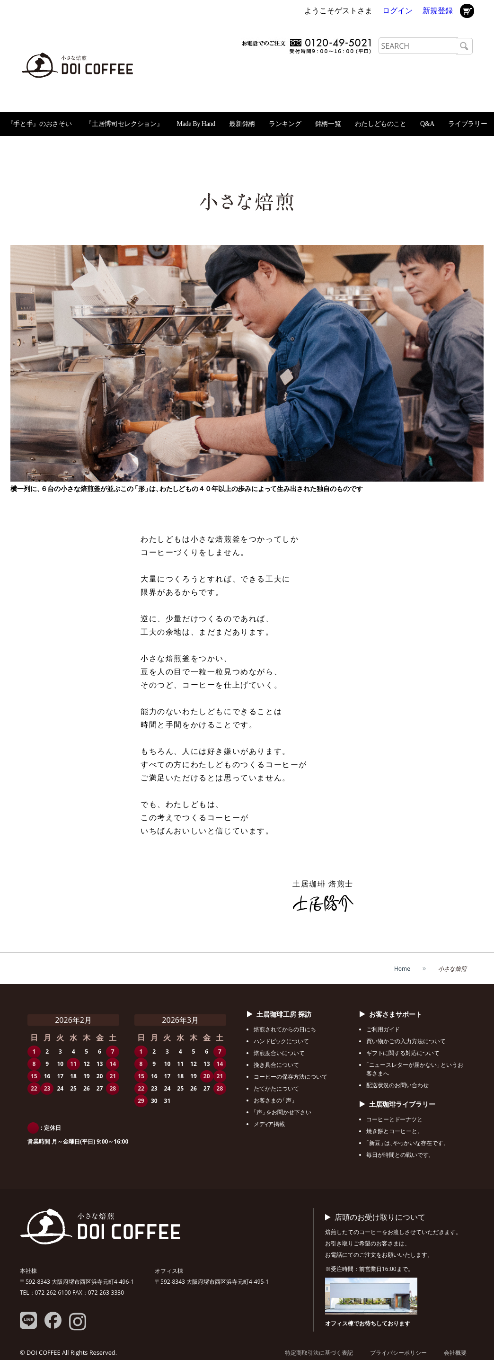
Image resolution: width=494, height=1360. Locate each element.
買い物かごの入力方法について (406, 1041)
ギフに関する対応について (403, 1053)
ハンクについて (281, 1041)
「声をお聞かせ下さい (282, 1112)
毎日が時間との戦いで (399, 1155)
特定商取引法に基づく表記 (319, 1353)
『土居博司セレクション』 (124, 123)
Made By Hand (196, 123)
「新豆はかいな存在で (406, 1143)
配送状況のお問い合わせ (397, 1085)
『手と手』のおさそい (39, 123)
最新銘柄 (242, 123)
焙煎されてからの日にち (285, 1029)
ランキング (285, 123)
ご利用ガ (382, 1029)
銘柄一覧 (328, 123)
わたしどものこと (380, 123)
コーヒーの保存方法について (290, 1077)
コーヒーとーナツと (394, 1119)
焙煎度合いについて (279, 1053)
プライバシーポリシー (398, 1353)
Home (402, 969)
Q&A (427, 123)
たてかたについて (276, 1088)
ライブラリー (467, 123)
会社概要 (455, 1353)
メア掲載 (269, 1124)
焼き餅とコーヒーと (393, 1131)
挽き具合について (276, 1065)
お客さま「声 (275, 1100)
